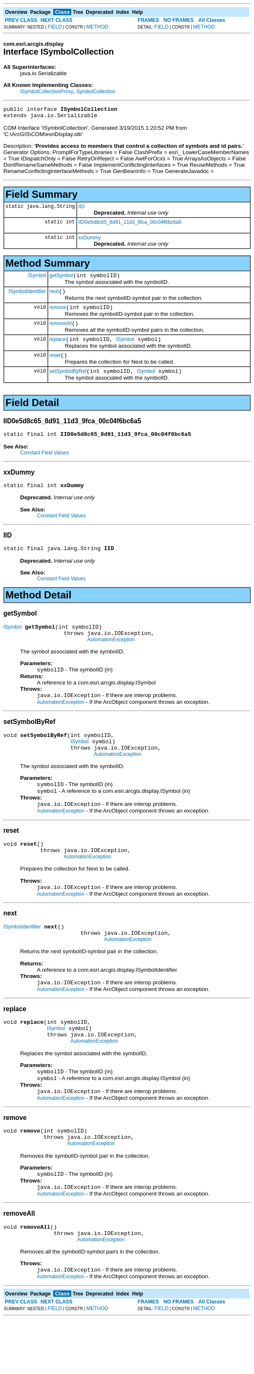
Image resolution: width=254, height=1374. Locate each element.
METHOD (97, 27)
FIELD (55, 27)
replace (57, 348)
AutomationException (111, 658)
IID (81, 209)
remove (57, 314)
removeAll (60, 331)
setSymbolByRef (68, 382)
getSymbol (61, 279)
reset (55, 365)
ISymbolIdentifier (27, 296)
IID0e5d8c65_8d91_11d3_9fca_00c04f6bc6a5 (129, 225)
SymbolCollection (95, 91)
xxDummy (89, 240)
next (54, 296)
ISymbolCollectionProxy (46, 91)
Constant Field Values (44, 465)
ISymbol (37, 279)
